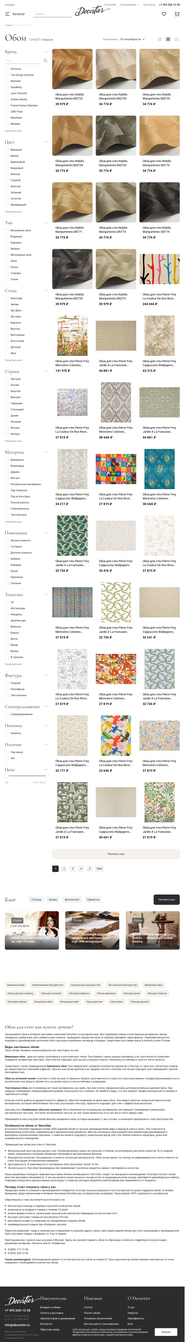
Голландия (14, 410)
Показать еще (116, 854)
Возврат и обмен (50, 1307)
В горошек (14, 657)
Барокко (13, 323)
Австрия (13, 379)
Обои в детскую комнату (20, 993)
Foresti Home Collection (21, 106)
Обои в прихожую (106, 993)
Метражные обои (18, 255)
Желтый (12, 186)
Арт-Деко (13, 310)
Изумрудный (15, 205)
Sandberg (13, 87)
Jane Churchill (16, 93)
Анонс (53, 899)
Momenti (13, 81)
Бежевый (13, 150)
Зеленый (13, 192)
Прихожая (14, 577)
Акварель (13, 614)
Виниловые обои (153, 985)
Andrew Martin (16, 99)
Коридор (13, 565)
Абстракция (15, 608)
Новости (133, 1313)
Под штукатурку (17, 496)
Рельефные (14, 689)
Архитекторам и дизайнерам (57, 1318)
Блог (130, 1323)
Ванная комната (18, 540)
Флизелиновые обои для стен (47, 985)
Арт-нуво (13, 317)
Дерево (12, 472)
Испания (13, 422)
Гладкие (12, 683)
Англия (12, 385)
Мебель (12, 249)
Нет (10, 758)
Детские (12, 347)
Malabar (12, 124)
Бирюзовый (15, 162)
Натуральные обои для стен (85, 985)
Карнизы (13, 243)
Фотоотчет (72, 899)
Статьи (36, 899)
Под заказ (14, 752)
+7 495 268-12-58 (169, 4)
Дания (11, 416)
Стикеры (13, 273)
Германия (13, 404)
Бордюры (13, 237)
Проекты (93, 899)
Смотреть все (166, 899)
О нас (131, 1307)
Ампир (12, 304)
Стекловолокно (17, 509)
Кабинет (13, 559)
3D (9, 602)
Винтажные (15, 335)
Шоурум (10, 4)
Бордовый (14, 168)
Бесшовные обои (18, 230)
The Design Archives (19, 75)
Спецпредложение (19, 714)
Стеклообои (116, 1001)
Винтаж (12, 329)
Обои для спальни (157, 993)
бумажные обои (57, 1066)
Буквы (11, 651)
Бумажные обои (16, 985)
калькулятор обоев (126, 1259)
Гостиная (13, 547)
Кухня (11, 571)
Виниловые (14, 466)
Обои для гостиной (51, 993)
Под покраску (16, 490)
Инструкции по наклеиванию (101, 1323)
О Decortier (110, 4)
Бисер (11, 645)
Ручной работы (17, 503)
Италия (12, 428)
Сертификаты (136, 1318)
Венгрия (12, 397)
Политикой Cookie (123, 1334)
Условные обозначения (98, 1318)
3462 (99, 868)
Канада (12, 434)
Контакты (149, 4)
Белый (11, 156)
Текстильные (15, 515)
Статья (17, 920)
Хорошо (166, 1332)
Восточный (14, 341)
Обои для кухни (131, 993)
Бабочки (13, 627)
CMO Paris (14, 112)
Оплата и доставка (51, 1313)
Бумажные (14, 460)
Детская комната (18, 553)
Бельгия (12, 391)
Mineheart (13, 118)
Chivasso (13, 69)
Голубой (12, 180)
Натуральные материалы (23, 484)
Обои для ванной (139, 1001)
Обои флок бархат (17, 1001)
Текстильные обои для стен (122, 985)
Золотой (13, 199)
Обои (11, 261)
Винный (12, 174)
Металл (12, 478)
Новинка (13, 733)
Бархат (12, 633)
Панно (11, 267)
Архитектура (15, 621)
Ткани (11, 279)
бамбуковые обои (33, 1109)
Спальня (13, 583)
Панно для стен (94, 1001)
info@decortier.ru (17, 1325)
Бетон (11, 639)
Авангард (13, 298)
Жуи (10, 353)
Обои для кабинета (79, 993)
